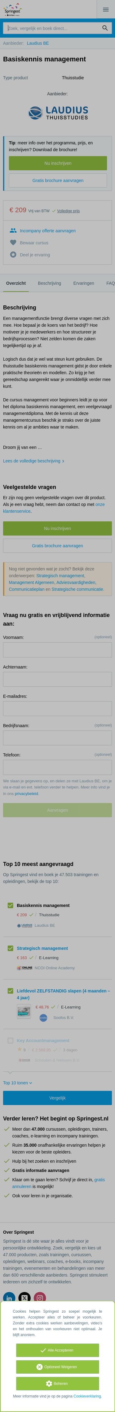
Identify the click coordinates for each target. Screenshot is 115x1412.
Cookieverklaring (87, 1396)
